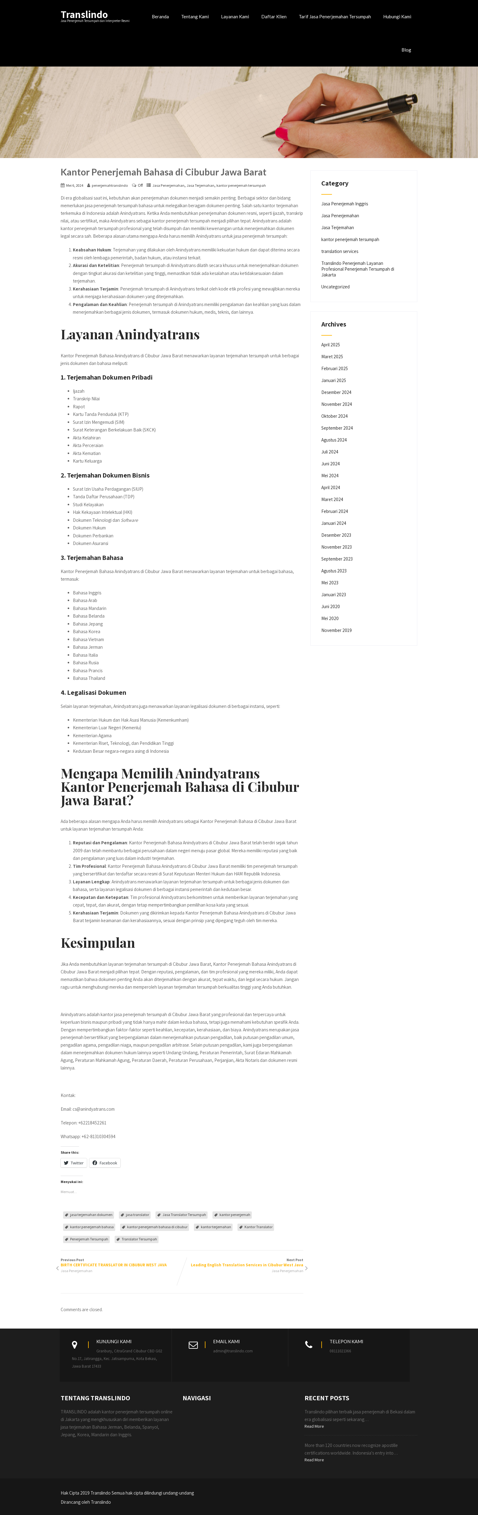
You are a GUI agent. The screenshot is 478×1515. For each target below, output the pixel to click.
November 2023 (336, 547)
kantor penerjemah (234, 1214)
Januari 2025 (333, 380)
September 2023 (337, 559)
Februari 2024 (334, 511)
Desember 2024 (336, 392)
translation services (339, 251)
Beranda (160, 16)
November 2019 (336, 630)
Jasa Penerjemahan (168, 185)
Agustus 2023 (334, 571)
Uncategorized (335, 287)
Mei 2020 (330, 618)
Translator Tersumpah (139, 1239)
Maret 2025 (332, 356)
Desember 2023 (336, 535)
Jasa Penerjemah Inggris (344, 204)
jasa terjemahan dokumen (91, 1214)
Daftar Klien (274, 16)
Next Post (242, 1262)
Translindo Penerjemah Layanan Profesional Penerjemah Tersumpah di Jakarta (357, 269)
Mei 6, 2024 (74, 185)
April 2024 (330, 487)
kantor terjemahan (216, 1227)
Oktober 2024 (334, 416)
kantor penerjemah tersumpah (241, 185)
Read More (314, 1426)
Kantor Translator (258, 1227)
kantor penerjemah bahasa (92, 1227)
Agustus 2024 (334, 440)
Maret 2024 (332, 499)
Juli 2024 (329, 452)
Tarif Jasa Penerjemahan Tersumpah (335, 16)
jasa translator (137, 1214)
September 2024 (337, 428)
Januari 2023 (333, 594)
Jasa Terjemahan (200, 185)
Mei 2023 (329, 583)
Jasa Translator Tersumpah (184, 1214)
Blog (406, 49)
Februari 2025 (334, 368)
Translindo (84, 14)
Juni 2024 (330, 464)
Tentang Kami (195, 16)
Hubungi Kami (397, 16)
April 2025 (330, 345)
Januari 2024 (333, 523)
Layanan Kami (235, 16)
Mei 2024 (330, 475)
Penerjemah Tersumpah (89, 1239)
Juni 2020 (330, 606)
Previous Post (121, 1262)
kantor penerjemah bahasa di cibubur (157, 1227)
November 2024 (336, 404)
